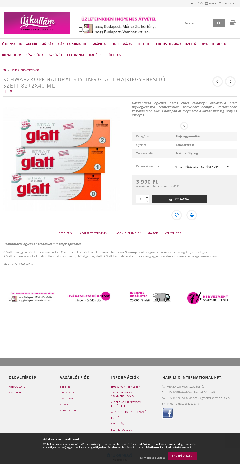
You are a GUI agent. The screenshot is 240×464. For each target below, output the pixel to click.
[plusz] (147, 197)
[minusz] (147, 201)
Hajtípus (95, 55)
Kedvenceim (68, 410)
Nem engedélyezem (152, 458)
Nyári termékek (214, 44)
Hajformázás (122, 44)
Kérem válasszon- (147, 166)
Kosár (64, 404)
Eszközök (55, 55)
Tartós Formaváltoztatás (177, 44)
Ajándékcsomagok (72, 44)
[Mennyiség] (140, 199)
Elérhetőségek (121, 429)
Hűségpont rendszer (125, 386)
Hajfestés (144, 44)
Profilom (66, 398)
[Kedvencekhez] (176, 215)
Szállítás (117, 423)
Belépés (186, 3)
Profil (205, 3)
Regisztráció (69, 392)
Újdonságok (12, 44)
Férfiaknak (76, 55)
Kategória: (142, 136)
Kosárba (182, 199)
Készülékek (34, 55)
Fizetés (116, 417)
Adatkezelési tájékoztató (129, 412)
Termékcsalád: (145, 153)
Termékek (15, 392)
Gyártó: (141, 145)
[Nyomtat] (191, 215)
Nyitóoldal (17, 386)
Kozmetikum (11, 55)
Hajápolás (99, 44)
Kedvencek (226, 3)
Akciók (31, 44)
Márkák (47, 44)
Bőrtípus (114, 55)
